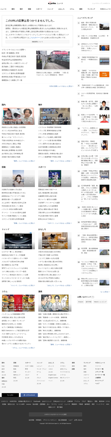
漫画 (80, 9)
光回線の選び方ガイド (25, 401)
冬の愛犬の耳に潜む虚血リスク (49, 275)
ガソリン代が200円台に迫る (12, 130)
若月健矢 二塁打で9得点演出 (13, 67)
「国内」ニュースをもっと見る (24, 161)
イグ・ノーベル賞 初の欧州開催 (49, 140)
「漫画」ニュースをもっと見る (60, 344)
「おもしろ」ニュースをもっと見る (58, 285)
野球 (26, 369)
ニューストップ (97, 3)
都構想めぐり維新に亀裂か (11, 147)
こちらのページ (36, 37)
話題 (73, 369)
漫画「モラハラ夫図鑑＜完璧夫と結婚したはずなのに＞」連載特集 (54, 324)
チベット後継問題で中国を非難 (49, 157)
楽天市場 (88, 302)
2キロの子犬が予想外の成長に (49, 278)
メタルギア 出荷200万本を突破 (13, 261)
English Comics (53, 377)
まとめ (4, 375)
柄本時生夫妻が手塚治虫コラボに (14, 193)
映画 (14, 369)
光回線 (4, 404)
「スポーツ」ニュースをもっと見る (58, 223)
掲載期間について (37, 42)
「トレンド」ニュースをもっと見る (22, 285)
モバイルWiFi (20, 404)
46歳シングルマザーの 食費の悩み (14, 340)
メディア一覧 (99, 372)
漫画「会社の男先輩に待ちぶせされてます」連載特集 (54, 334)
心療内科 (70, 401)
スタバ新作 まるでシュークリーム (14, 334)
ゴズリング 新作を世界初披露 (13, 73)
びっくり (51, 366)
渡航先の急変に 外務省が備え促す (50, 153)
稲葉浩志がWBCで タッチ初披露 (13, 255)
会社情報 (31, 420)
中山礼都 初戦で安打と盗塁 (48, 216)
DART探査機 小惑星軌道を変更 (49, 147)
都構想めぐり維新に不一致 (12, 80)
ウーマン (54, 404)
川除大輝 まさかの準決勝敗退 (49, 212)
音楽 (14, 372)
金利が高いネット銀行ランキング (14, 63)
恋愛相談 (42, 404)
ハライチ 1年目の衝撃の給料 (12, 209)
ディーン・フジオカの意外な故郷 (14, 212)
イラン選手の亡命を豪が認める (49, 144)
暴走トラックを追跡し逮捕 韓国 (49, 137)
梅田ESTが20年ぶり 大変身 (12, 324)
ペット (50, 380)
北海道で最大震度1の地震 (11, 157)
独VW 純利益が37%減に (47, 150)
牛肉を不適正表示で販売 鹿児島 (14, 56)
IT (37, 375)
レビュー (39, 366)
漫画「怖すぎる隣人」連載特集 (49, 330)
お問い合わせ (78, 420)
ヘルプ (97, 383)
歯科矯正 (87, 404)
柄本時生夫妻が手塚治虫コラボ (14, 77)
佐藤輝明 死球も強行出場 (47, 196)
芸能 (29, 9)
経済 (3, 369)
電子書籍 (59, 407)
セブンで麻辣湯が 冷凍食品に (12, 327)
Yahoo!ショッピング (100, 302)
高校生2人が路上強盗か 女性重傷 (14, 127)
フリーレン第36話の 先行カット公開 (15, 275)
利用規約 (38, 420)
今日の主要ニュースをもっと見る (61, 86)
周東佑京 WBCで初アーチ (47, 189)
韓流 (14, 377)
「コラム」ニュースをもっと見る (23, 348)
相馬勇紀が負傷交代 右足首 (12, 70)
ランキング (91, 9)
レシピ (61, 404)
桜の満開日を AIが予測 (10, 265)
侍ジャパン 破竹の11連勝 (47, 199)
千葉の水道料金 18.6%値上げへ (13, 140)
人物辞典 (98, 377)
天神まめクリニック (59, 401)
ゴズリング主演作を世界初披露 (13, 219)
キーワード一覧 (100, 375)
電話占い (90, 401)
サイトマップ (99, 380)
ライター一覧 (99, 369)
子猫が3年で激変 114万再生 (48, 255)
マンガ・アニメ (41, 369)
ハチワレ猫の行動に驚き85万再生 (50, 261)
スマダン (63, 366)
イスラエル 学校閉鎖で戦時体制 (49, 127)
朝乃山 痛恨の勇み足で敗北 (48, 209)
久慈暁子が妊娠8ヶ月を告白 (12, 189)
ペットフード (100, 404)
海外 (21, 9)
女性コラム (63, 369)
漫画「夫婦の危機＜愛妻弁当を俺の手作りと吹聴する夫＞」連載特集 (54, 314)
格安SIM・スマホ (104, 401)
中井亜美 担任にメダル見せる (12, 337)
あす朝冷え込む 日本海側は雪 (12, 153)
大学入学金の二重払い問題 (11, 144)
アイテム (77, 401)
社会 (3, 366)
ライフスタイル (65, 372)
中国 (3, 384)
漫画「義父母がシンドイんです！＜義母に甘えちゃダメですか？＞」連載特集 (54, 337)
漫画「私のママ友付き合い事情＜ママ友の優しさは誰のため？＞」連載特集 (54, 327)
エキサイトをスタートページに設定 (55, 414)
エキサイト (106, 3)
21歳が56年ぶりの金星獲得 (48, 206)
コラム (72, 9)
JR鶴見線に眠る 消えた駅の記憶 (13, 317)
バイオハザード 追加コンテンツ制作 (15, 258)
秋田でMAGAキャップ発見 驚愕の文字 (15, 330)
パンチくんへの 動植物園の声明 (13, 314)
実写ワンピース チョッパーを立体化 (15, 268)
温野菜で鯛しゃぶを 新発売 (11, 281)
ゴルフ (27, 375)
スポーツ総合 (29, 366)
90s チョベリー (65, 377)
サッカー (28, 372)
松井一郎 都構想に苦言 (10, 53)
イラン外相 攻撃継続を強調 (48, 134)
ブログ (84, 401)
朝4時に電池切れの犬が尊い (48, 265)
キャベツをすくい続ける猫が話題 (50, 268)
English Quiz (52, 375)
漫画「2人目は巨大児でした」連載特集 (52, 321)
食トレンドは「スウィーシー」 (13, 137)
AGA (107, 404)
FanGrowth (37, 401)
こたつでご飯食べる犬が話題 (48, 258)
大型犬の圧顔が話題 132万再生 (49, 252)
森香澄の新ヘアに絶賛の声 (11, 199)
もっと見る (104, 292)
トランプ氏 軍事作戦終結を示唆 (49, 130)
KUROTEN (13, 401)
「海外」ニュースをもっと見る (60, 161)
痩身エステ (51, 407)
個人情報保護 (62, 420)
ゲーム (39, 372)
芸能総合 (16, 366)
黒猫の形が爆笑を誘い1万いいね (50, 281)
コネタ (50, 369)
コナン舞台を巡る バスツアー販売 (14, 271)
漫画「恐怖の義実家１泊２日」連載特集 (52, 340)
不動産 (81, 404)
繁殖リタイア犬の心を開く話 (48, 271)
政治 (3, 372)
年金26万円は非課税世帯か (12, 60)
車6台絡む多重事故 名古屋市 (12, 150)
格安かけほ (11, 404)
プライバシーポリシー (50, 420)
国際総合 (4, 381)
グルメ (39, 377)
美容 (93, 404)
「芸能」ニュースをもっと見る (24, 223)
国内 (13, 9)
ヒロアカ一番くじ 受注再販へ (12, 252)
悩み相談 (35, 404)
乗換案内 (74, 404)
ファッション (41, 380)
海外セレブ (16, 375)
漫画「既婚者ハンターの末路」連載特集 (52, 317)
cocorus (28, 404)
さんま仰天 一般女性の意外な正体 (14, 203)
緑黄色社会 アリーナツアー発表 (13, 196)
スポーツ (39, 9)
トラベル (63, 375)
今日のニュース (105, 9)
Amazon (80, 302)
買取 (96, 401)
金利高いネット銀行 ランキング (13, 321)
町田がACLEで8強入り (46, 219)
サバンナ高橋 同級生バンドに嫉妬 (14, 216)
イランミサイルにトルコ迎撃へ (14, 50)
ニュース (3, 9)
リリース (98, 366)
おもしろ (61, 9)
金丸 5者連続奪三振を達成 (47, 193)
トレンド (50, 9)
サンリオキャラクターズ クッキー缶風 (15, 278)
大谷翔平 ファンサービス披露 (49, 203)
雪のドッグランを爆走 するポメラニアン (16, 344)
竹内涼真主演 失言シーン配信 (12, 206)
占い (48, 404)
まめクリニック (47, 401)
